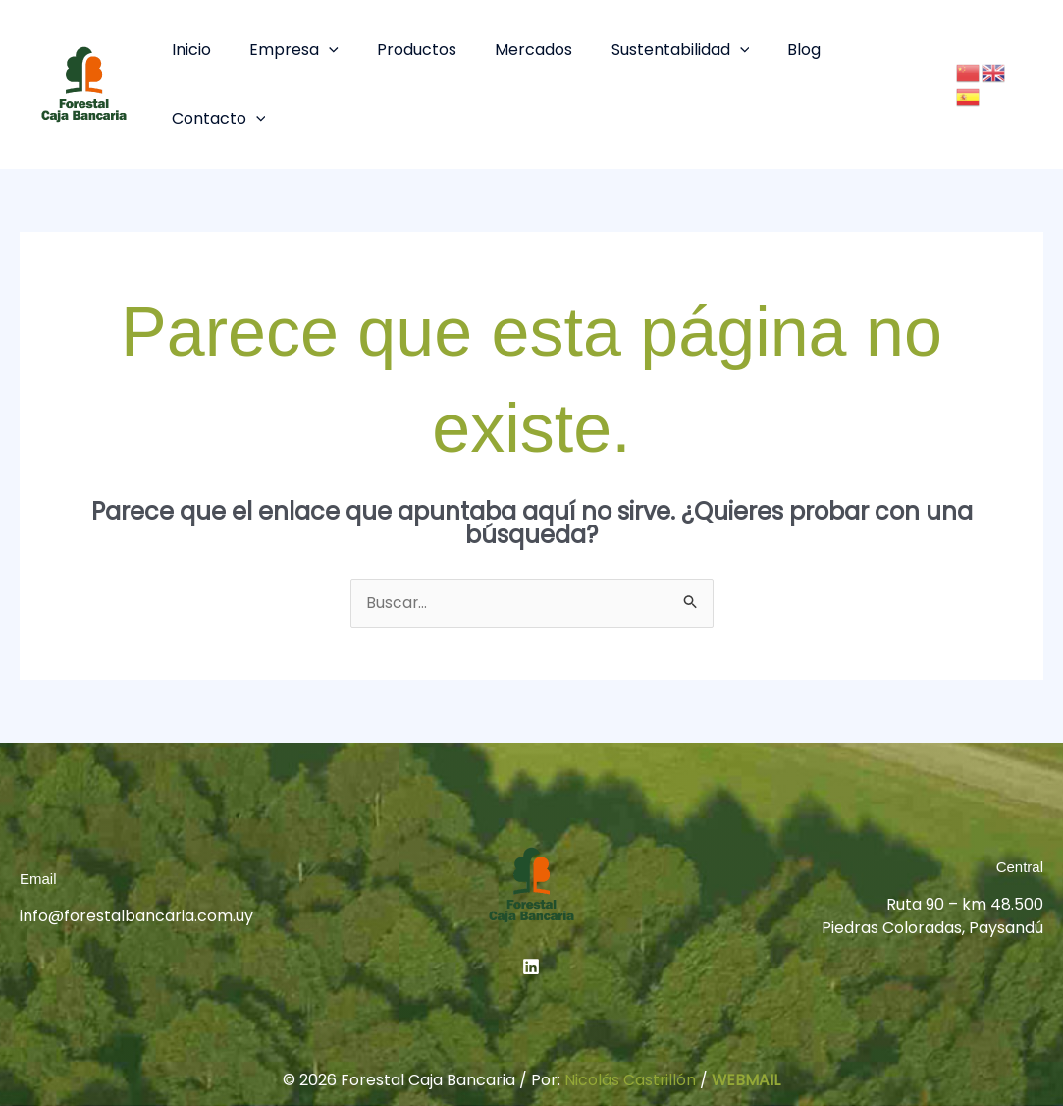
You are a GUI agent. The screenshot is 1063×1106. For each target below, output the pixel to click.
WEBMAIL (746, 1022)
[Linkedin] (531, 907)
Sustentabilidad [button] (658, 54)
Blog (774, 54)
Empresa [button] (293, 54)
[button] (328, 54)
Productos (409, 54)
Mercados (519, 54)
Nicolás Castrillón (629, 1022)
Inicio (197, 54)
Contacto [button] (870, 54)
